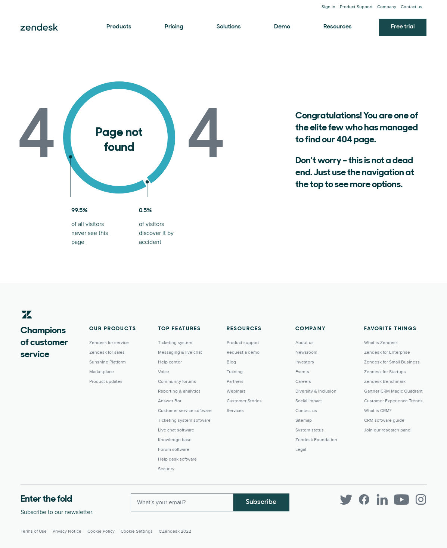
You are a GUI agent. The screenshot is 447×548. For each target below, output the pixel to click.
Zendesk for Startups (385, 372)
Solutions (229, 27)
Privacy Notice (67, 531)
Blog (231, 362)
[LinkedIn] (382, 499)
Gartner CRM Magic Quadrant (393, 391)
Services (235, 411)
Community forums (177, 381)
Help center (170, 362)
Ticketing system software (184, 420)
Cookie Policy (101, 531)
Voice (163, 372)
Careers (303, 381)
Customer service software (185, 411)
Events (302, 372)
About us (304, 343)
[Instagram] (421, 499)
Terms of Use (34, 531)
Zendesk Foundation (316, 440)
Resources (337, 27)
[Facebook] (364, 499)
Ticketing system (175, 343)
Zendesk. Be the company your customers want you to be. (39, 27)
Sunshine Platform (107, 362)
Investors (304, 362)
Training (235, 372)
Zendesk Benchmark (385, 381)
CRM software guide (384, 420)
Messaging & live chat (180, 352)
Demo (282, 27)
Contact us (411, 7)
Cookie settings (137, 531)
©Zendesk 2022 (175, 531)
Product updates (105, 381)
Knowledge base (175, 440)
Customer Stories (244, 401)
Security (166, 469)
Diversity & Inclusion (315, 391)
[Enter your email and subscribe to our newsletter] (182, 502)
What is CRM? (378, 411)
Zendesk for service (109, 343)
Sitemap (303, 420)
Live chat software (176, 430)
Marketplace (101, 372)
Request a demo (243, 352)
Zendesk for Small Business (392, 362)
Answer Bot (169, 401)
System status (309, 430)
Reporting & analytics (179, 391)
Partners (235, 381)
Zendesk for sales (107, 352)
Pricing (174, 27)
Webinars (236, 391)
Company (386, 7)
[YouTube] (401, 499)
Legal (300, 449)
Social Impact (308, 401)
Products (118, 27)
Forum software (173, 449)
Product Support (356, 7)
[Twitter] (346, 499)
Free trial (403, 27)
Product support (243, 343)
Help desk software (177, 459)
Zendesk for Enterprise (387, 352)
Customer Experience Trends (393, 401)
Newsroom (306, 352)
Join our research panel (388, 430)
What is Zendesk (381, 343)
